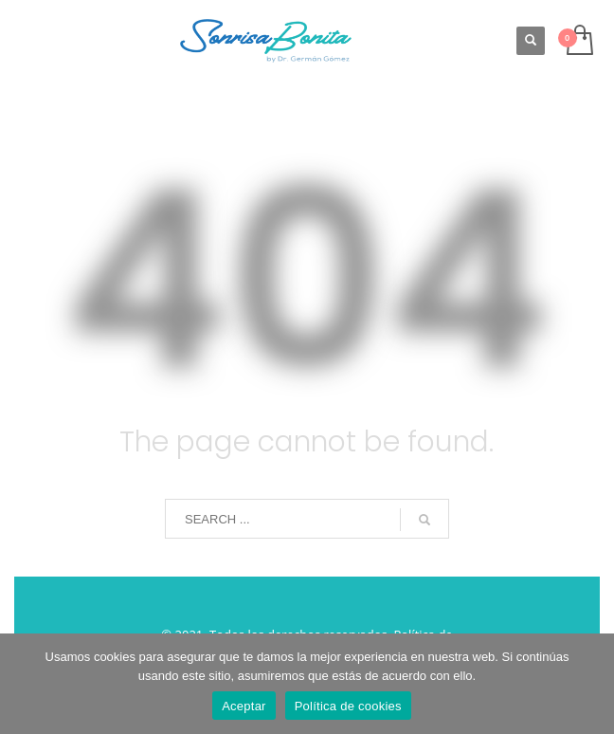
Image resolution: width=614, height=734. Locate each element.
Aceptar (244, 706)
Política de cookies (348, 706)
